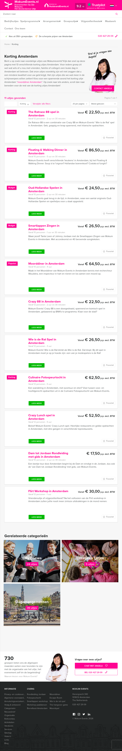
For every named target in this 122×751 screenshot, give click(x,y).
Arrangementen (53, 21)
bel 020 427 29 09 (96, 672)
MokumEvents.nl (30, 5)
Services (8, 729)
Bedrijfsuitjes (11, 21)
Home (7, 44)
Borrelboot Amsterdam (37, 708)
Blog (6, 743)
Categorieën (9, 708)
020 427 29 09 (105, 36)
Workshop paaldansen (37, 704)
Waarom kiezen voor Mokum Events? (20, 676)
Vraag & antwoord (12, 704)
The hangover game (59, 704)
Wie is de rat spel (57, 701)
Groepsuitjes (74, 21)
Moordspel (54, 708)
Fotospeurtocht (34, 697)
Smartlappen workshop (37, 701)
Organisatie (9, 715)
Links (6, 739)
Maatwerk (9, 28)
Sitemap (8, 732)
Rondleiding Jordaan (36, 694)
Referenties (9, 718)
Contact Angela (103, 88)
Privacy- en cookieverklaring (14, 694)
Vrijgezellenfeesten (96, 21)
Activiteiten (9, 722)
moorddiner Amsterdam (30, 82)
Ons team (33, 28)
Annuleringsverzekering (14, 701)
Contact (22, 28)
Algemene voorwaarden (14, 697)
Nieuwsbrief (9, 711)
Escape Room (56, 697)
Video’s (7, 736)
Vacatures (8, 725)
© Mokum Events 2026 (82, 718)
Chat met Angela (96, 666)
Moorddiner (55, 694)
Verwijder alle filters (41, 103)
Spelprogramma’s (30, 21)
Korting (15, 44)
